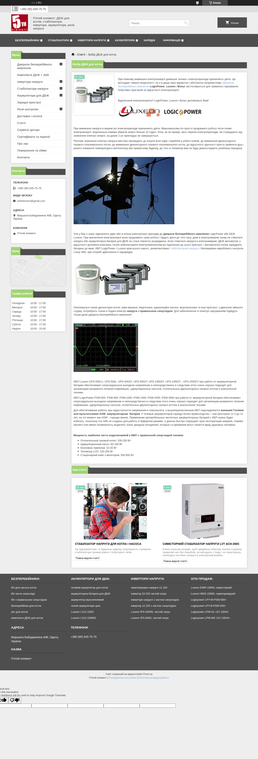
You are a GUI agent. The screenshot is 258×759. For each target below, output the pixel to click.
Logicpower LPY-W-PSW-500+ (209, 599)
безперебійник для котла (26, 605)
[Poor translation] (14, 700)
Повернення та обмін (32, 150)
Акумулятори (125, 40)
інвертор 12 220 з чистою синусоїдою (153, 605)
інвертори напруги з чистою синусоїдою (155, 599)
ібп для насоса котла (23, 587)
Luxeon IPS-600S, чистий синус (150, 617)
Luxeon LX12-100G (82, 611)
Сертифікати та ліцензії (33, 136)
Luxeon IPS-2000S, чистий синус (150, 611)
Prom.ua (147, 674)
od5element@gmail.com (31, 200)
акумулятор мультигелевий (87, 599)
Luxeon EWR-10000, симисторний (211, 587)
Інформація (171, 40)
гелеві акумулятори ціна (85, 605)
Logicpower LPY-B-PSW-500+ (208, 605)
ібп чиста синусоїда (23, 593)
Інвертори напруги (92, 40)
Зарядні (149, 40)
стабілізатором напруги (184, 248)
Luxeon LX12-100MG (83, 617)
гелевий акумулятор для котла (89, 587)
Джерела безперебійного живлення (34, 66)
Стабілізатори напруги (32, 88)
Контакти (23, 157)
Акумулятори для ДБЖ (33, 95)
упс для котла (19, 611)
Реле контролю (27, 109)
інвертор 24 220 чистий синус (149, 593)
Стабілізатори (58, 40)
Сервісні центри (28, 130)
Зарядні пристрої (29, 102)
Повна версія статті (87, 558)
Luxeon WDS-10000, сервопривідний (213, 593)
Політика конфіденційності (154, 677)
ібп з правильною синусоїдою (29, 599)
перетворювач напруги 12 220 (149, 587)
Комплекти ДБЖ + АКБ (33, 75)
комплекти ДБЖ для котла (27, 617)
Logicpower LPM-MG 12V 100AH (210, 617)
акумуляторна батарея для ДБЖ (90, 593)
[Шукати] (185, 23)
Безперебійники (27, 40)
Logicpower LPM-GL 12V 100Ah (209, 611)
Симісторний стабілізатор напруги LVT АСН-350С (201, 543)
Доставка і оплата (29, 116)
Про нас (22, 143)
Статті (81, 54)
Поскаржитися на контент (122, 677)
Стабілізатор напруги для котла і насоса (108, 543)
